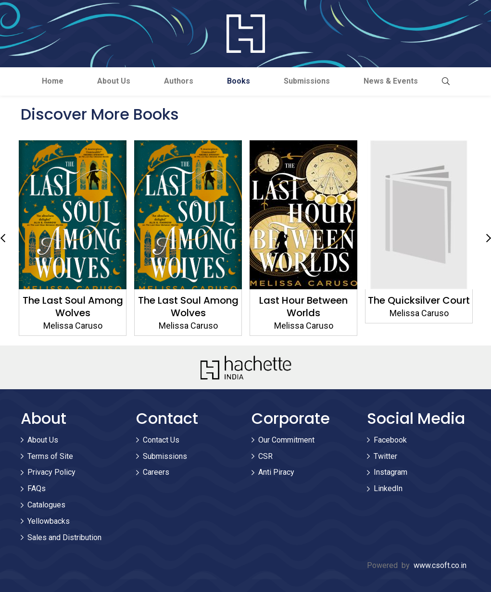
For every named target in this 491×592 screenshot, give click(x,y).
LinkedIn (388, 488)
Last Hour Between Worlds (303, 306)
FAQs (36, 488)
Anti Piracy (276, 472)
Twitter (385, 456)
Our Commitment (286, 439)
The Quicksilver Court (419, 300)
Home (52, 81)
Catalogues (46, 504)
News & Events (391, 81)
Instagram (390, 472)
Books (238, 81)
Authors (178, 81)
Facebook (390, 439)
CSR (265, 456)
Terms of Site (50, 456)
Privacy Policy (51, 472)
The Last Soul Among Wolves (72, 306)
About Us (113, 81)
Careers (156, 472)
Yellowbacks (48, 521)
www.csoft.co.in (440, 565)
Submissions (307, 81)
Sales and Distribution (64, 537)
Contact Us (161, 439)
